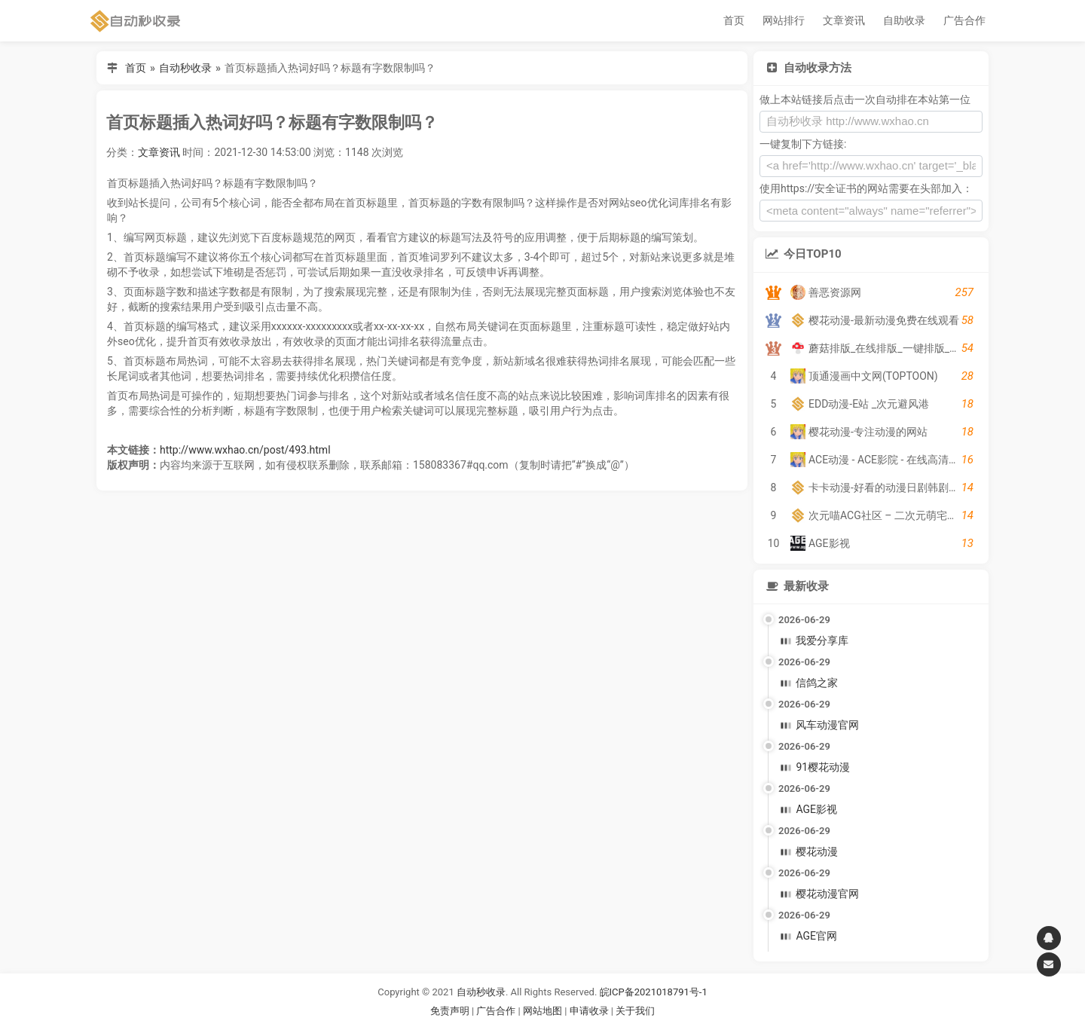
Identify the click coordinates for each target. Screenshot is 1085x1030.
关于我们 (635, 1010)
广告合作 (964, 20)
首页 (733, 20)
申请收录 (589, 1010)
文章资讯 (844, 20)
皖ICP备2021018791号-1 (654, 992)
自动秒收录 (185, 68)
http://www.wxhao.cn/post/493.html (245, 450)
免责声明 (449, 1010)
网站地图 (543, 1010)
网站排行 (784, 20)
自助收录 (904, 20)
